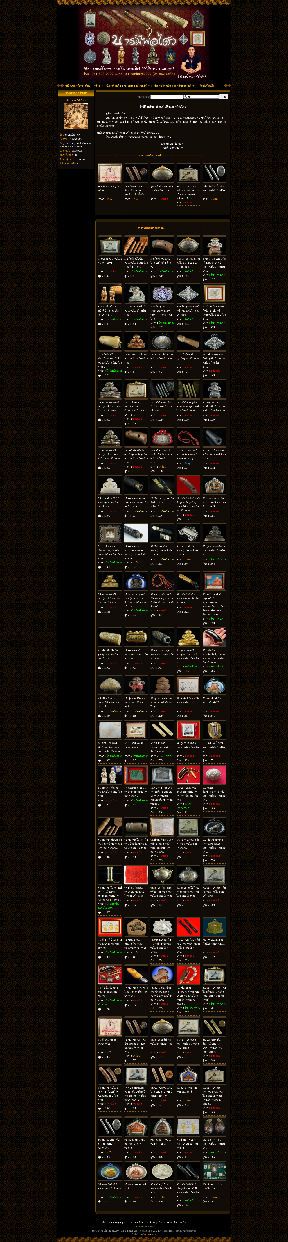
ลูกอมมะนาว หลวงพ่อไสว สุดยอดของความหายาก (188, 262)
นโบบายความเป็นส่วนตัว (172, 1222)
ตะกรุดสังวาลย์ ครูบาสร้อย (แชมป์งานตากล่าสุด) (187, 454)
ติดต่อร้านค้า (207, 85)
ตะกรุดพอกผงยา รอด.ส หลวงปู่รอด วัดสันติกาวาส (136, 502)
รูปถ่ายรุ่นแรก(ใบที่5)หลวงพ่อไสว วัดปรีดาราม (214, 891)
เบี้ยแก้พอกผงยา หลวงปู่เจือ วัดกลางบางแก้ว (109, 702)
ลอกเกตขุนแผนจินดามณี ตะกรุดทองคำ (134, 1143)
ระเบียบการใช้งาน (145, 1222)
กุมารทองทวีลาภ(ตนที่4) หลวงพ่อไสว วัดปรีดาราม (109, 598)
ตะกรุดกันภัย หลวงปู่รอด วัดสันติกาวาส (187, 550)
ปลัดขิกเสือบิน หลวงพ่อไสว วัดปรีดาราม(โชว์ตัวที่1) (136, 262)
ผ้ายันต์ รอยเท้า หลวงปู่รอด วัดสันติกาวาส (187, 1143)
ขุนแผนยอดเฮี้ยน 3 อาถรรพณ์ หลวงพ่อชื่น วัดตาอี (214, 502)
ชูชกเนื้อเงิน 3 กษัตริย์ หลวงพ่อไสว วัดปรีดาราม (109, 310)
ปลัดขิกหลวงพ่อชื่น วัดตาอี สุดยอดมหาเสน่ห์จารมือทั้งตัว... (135, 190)
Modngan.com (149, 1234)
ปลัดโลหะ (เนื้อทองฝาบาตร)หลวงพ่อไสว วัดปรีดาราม (188, 406)
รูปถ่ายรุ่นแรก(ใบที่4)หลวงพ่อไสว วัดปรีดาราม (188, 843)
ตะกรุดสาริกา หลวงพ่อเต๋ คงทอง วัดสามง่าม (136, 654)
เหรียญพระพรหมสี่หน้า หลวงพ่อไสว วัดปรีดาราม (188, 310)
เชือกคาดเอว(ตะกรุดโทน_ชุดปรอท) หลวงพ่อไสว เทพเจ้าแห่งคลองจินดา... (188, 995)
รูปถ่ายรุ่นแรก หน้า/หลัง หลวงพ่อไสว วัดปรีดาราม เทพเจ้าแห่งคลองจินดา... (213, 1095)
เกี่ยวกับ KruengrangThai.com (117, 1222)
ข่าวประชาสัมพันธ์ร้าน (137, 85)
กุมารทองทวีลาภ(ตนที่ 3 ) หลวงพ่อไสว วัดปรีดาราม (109, 454)
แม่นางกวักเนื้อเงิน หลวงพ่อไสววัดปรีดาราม (135, 310)
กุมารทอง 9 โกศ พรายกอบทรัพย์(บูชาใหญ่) (161, 702)
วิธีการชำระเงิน (162, 85)
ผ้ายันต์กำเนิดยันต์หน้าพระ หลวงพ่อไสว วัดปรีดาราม (109, 747)
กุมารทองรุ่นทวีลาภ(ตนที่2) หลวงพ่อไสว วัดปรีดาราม (109, 406)
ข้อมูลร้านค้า (113, 85)
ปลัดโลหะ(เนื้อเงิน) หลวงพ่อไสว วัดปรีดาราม (161, 406)
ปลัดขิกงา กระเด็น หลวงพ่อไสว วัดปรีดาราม (162, 747)
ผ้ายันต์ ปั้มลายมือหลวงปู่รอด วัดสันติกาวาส (110, 943)
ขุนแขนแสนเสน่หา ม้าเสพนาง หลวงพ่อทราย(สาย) (135, 943)
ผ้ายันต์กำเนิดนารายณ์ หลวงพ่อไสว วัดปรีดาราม (134, 891)
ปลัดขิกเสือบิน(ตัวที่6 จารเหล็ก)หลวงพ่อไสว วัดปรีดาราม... (110, 843)
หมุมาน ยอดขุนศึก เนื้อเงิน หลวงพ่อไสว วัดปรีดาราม (214, 406)
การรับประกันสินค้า (185, 85)
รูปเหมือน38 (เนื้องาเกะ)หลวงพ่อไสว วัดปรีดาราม (109, 502)
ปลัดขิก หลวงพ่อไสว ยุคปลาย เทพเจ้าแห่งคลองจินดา (162, 1091)
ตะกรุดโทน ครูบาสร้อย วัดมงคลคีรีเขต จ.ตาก (214, 454)
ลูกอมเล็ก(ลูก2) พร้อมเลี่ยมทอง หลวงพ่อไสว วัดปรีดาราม (162, 891)
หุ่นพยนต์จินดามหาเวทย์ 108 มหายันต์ (134, 702)
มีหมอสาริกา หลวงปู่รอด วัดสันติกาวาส (161, 550)
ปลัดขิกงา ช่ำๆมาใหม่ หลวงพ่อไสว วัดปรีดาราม (136, 991)
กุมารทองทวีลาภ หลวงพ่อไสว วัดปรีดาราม (136, 358)
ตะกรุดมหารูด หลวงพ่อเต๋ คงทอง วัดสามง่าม (162, 654)
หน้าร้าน (98, 85)
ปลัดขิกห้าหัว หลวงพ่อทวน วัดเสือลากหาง (188, 598)
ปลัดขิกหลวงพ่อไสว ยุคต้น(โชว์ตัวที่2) (160, 262)
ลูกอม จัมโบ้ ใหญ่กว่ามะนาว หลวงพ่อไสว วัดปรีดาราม (188, 891)
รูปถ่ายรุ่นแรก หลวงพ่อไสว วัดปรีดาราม (188, 747)
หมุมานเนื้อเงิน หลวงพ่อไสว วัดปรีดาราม (110, 791)
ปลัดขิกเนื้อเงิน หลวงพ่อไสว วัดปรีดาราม (214, 747)
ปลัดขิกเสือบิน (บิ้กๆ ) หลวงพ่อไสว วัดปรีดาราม (108, 654)
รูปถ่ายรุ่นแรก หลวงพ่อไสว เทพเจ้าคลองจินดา (188, 1043)
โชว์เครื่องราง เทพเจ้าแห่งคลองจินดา (108, 991)
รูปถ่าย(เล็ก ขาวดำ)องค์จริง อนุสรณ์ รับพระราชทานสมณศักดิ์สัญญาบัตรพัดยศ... (161, 795)
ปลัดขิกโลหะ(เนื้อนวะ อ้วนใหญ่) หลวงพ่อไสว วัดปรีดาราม (136, 843)
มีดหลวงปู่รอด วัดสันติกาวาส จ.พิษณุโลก (162, 502)
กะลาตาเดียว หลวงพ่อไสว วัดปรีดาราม (214, 1143)
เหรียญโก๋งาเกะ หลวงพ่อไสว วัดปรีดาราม (162, 1188)
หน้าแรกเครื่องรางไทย (77, 85)
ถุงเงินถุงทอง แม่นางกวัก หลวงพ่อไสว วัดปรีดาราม (136, 791)
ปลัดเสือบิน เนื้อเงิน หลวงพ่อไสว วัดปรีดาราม (214, 190)
